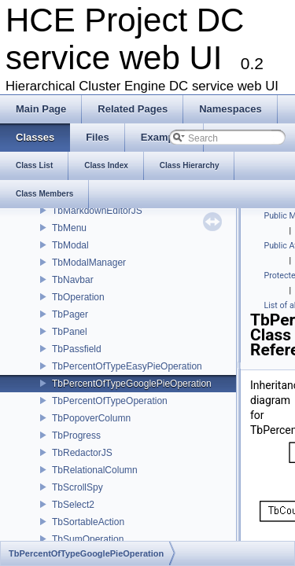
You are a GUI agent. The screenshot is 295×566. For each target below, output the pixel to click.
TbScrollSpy (77, 487)
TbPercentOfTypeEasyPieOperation (127, 366)
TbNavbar (73, 279)
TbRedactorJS (82, 452)
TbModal (70, 245)
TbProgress (76, 435)
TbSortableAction (88, 521)
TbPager (70, 314)
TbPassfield (76, 349)
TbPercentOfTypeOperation (110, 400)
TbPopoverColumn (91, 418)
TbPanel (69, 331)
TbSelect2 (73, 504)
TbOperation (78, 297)
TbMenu (69, 227)
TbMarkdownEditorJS (97, 210)
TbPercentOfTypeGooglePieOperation (132, 383)
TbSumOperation (88, 539)
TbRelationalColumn (95, 470)
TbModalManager (89, 262)
